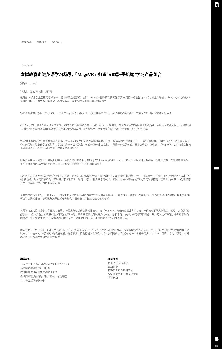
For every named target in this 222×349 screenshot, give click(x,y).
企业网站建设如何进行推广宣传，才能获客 (43, 276)
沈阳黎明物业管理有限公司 (123, 274)
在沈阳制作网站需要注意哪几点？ (38, 272)
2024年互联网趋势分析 (32, 280)
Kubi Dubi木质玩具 (118, 263)
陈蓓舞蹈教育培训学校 (120, 270)
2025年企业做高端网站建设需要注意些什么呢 (45, 263)
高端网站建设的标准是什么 (35, 268)
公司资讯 (27, 42)
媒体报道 (42, 42)
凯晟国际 (113, 266)
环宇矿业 (113, 277)
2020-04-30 (26, 65)
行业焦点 (57, 42)
